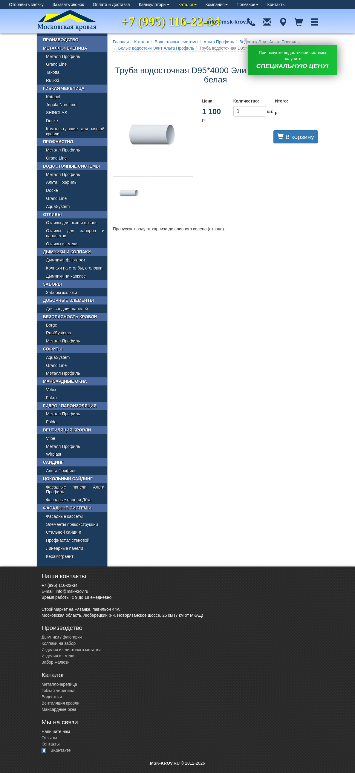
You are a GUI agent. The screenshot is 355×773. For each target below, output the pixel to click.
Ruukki (52, 80)
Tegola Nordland (61, 104)
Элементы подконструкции (72, 524)
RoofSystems (58, 332)
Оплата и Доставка (111, 4)
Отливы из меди (62, 243)
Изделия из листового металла (72, 649)
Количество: (246, 101)
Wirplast (53, 454)
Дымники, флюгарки (65, 260)
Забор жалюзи (56, 662)
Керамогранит (60, 556)
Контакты (276, 4)
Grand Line (56, 64)
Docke (52, 120)
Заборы (52, 284)
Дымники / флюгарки (62, 637)
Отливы (52, 214)
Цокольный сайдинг (68, 478)
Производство (60, 39)
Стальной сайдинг (63, 532)
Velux (51, 389)
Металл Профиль (63, 56)
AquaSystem (58, 206)
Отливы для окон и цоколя (72, 222)
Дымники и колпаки (67, 251)
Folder (52, 422)
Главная (121, 41)
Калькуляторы (154, 4)
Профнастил (58, 141)
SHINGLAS (56, 112)
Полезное (247, 4)
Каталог (187, 4)
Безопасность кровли (70, 316)
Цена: (208, 101)
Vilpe (50, 438)
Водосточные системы (176, 41)
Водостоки (52, 696)
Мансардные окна (65, 381)
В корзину (295, 136)
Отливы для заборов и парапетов (75, 233)
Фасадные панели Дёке (69, 500)
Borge (51, 325)
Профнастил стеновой (67, 540)
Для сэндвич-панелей (67, 308)
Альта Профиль (218, 41)
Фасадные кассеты (64, 516)
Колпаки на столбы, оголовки (74, 268)
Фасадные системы (67, 508)
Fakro (51, 397)
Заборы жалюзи (61, 292)
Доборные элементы (68, 300)
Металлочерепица (65, 48)
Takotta (52, 72)
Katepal (53, 96)
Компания (217, 4)
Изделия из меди (58, 655)
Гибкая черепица (64, 88)
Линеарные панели (64, 548)
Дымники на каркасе (66, 276)
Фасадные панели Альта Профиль (75, 490)
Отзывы (49, 737)
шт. (249, 111)
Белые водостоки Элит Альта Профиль (156, 48)
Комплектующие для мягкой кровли (75, 131)
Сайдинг (53, 462)
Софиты (52, 349)
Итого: (281, 101)
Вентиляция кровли (67, 430)
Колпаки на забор (59, 643)
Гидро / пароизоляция (70, 405)
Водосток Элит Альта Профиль (269, 41)
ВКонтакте (61, 750)
